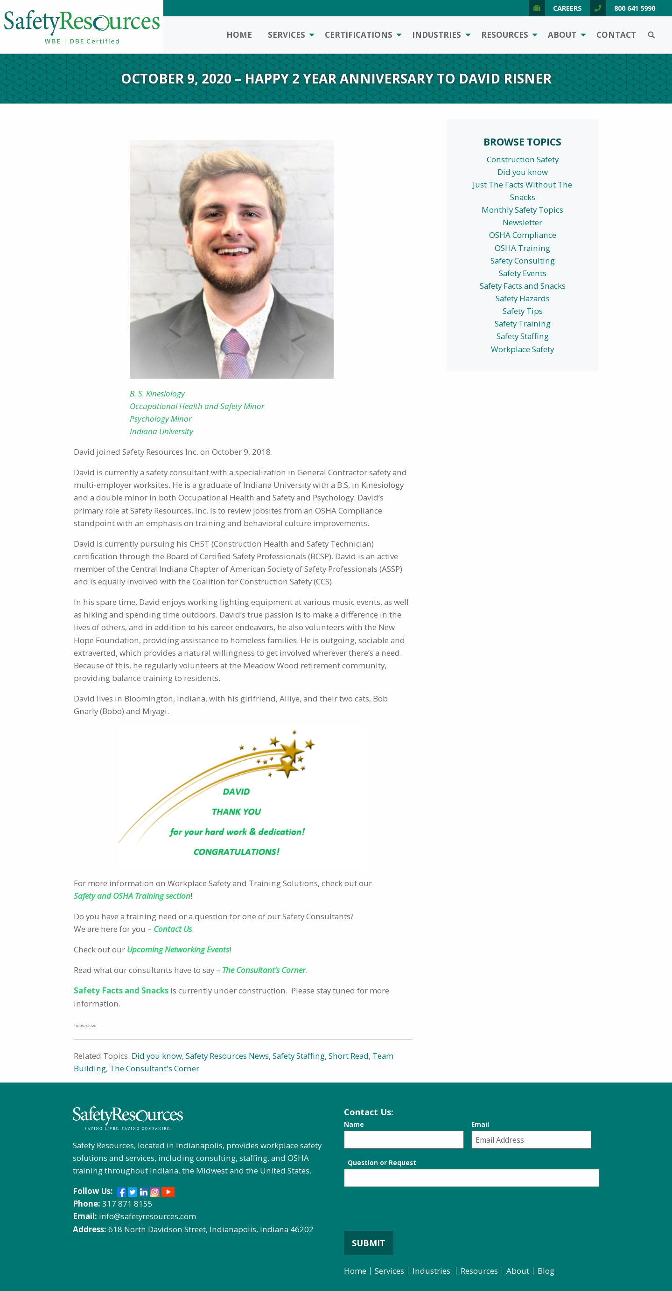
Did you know (157, 1055)
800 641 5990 (622, 8)
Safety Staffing (299, 1055)
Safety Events (522, 273)
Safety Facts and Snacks (523, 285)
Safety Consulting (522, 260)
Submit (368, 1243)
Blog (546, 1270)
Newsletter (522, 222)
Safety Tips (523, 310)
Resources (504, 34)
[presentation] (415, 1212)
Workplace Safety (522, 349)
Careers (555, 8)
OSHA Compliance (522, 234)
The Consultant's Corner (154, 1068)
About (562, 34)
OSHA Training (522, 248)
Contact (616, 34)
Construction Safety (523, 159)
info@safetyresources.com (147, 1216)
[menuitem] (239, 35)
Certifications (358, 34)
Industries (436, 34)
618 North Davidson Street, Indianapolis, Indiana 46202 (211, 1229)
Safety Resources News (227, 1055)
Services (286, 34)
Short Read (349, 1055)
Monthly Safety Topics (522, 209)
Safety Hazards (523, 298)
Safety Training (523, 323)
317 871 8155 (127, 1203)
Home (239, 34)
